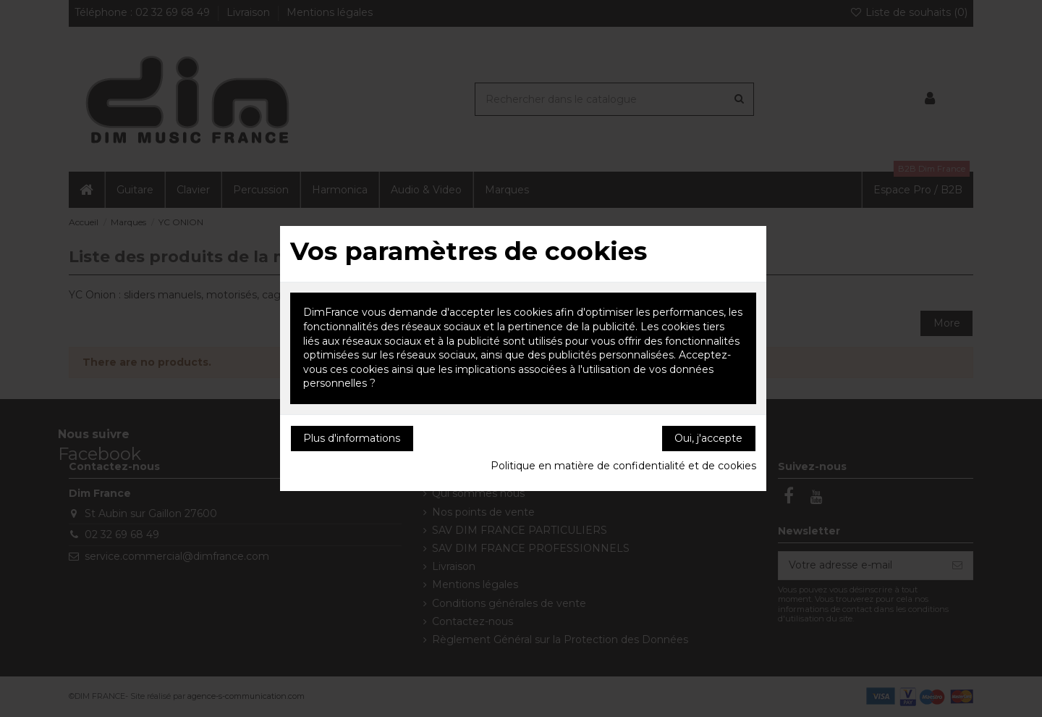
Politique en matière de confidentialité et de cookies (623, 465)
